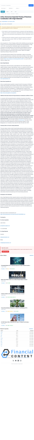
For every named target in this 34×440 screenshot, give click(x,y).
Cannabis (8, 311)
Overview (2, 13)
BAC (1, 336)
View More (31, 255)
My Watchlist (10, 8)
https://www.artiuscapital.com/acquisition (8, 92)
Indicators (17, 8)
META (1, 339)
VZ (12, 325)
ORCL (1, 344)
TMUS (11, 325)
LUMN (8, 325)
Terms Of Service (26, 357)
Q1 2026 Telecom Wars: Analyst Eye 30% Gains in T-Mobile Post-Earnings (15, 322)
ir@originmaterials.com (4, 237)
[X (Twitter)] (13, 361)
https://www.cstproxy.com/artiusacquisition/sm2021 (14, 58)
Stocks (7, 11)
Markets (3, 11)
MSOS (17, 311)
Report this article (5, 251)
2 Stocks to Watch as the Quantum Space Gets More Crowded (13, 293)
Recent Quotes (3, 8)
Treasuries (16, 13)
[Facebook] (16, 361)
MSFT (1, 341)
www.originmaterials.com (5, 78)
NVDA (1, 342)
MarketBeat (3, 311)
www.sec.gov (21, 119)
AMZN (2, 332)
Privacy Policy (20, 357)
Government (11, 311)
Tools (15, 11)
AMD (1, 335)
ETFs (11, 11)
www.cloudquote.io (24, 355)
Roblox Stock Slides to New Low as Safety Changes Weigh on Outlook (14, 279)
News (5, 13)
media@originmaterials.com (5, 242)
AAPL (1, 333)
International (13, 13)
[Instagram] (21, 361)
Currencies (8, 13)
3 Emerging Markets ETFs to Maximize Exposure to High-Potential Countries (15, 265)
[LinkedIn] (18, 361)
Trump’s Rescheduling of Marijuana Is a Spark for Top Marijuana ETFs (14, 307)
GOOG (2, 338)
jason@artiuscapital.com (5, 225)
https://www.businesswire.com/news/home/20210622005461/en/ (12, 214)
